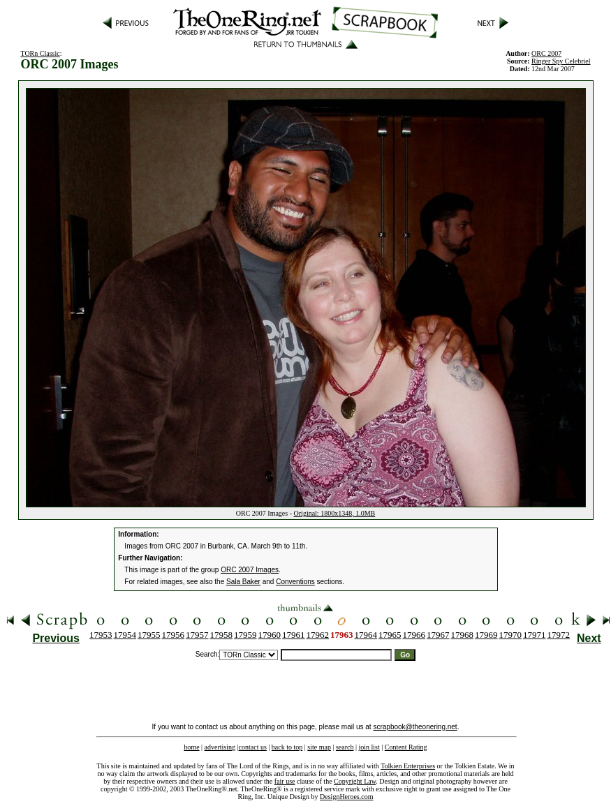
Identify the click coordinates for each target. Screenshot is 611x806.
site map (319, 747)
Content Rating (406, 747)
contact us (253, 747)
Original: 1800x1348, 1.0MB (335, 513)
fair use (284, 781)
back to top (287, 747)
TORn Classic (39, 53)
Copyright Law (355, 781)
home (191, 747)
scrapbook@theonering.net (415, 727)
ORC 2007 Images (250, 570)
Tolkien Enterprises (408, 766)
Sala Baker (243, 581)
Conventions (295, 581)
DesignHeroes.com (346, 796)
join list (368, 747)
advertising (220, 747)
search (345, 747)
